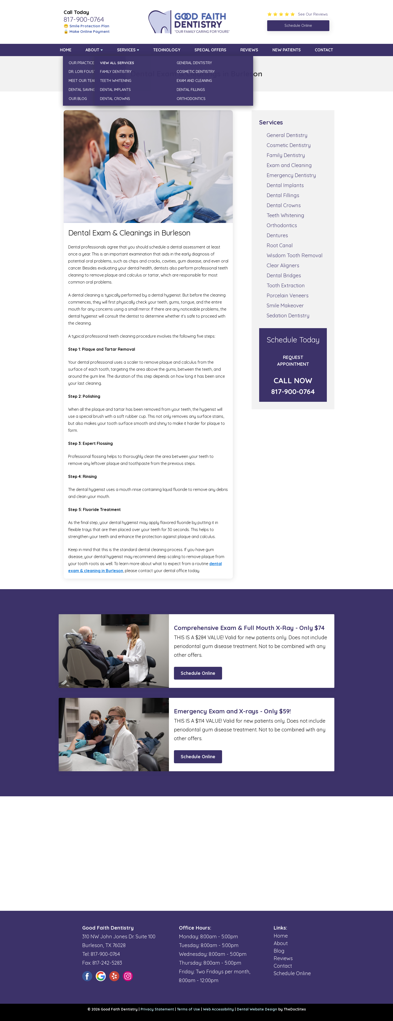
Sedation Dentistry (288, 315)
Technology (166, 49)
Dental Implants (285, 185)
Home (65, 49)
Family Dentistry (286, 155)
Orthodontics (282, 225)
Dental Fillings (283, 195)
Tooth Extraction (286, 285)
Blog (279, 951)
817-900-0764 (84, 19)
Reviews (249, 49)
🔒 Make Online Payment (87, 31)
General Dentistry (287, 135)
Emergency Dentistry (291, 175)
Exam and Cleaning (289, 165)
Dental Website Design (257, 1009)
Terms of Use (188, 1009)
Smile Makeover (285, 305)
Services (126, 49)
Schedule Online (198, 673)
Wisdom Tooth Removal (295, 255)
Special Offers (210, 49)
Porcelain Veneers (288, 295)
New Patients (286, 49)
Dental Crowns (284, 205)
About (92, 49)
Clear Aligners (283, 265)
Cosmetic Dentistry (289, 145)
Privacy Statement (157, 1009)
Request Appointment (293, 360)
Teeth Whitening (285, 215)
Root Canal (280, 245)
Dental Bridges (284, 275)
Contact (324, 49)
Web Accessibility (218, 1009)
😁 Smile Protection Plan (86, 26)
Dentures (277, 235)
